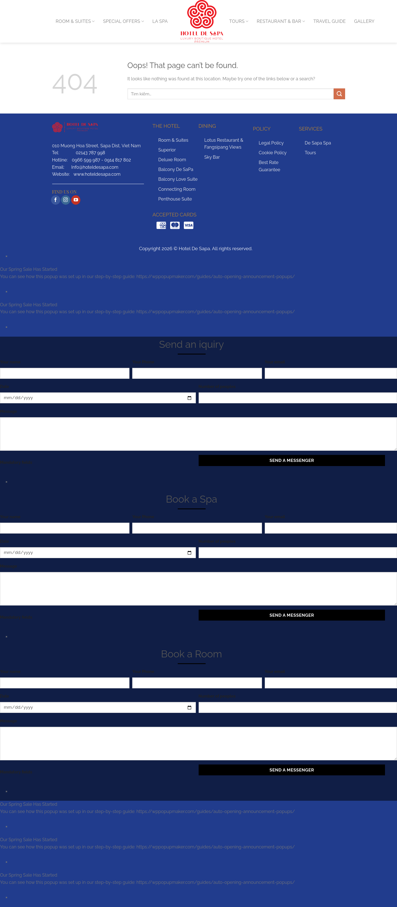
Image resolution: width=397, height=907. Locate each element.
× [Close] (7, 256)
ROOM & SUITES (75, 21)
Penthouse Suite (175, 199)
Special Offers (123, 21)
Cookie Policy (273, 152)
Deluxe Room (172, 159)
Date (4, 386)
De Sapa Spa (318, 143)
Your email (275, 362)
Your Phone (143, 362)
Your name (10, 362)
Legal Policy (271, 143)
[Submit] (339, 93)
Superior (167, 150)
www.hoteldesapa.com (97, 174)
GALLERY (364, 21)
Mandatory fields (16, 462)
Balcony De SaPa (175, 169)
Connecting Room (176, 189)
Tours (310, 152)
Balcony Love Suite (178, 179)
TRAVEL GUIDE (329, 21)
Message (8, 411)
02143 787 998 (90, 152)
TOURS (239, 21)
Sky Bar (212, 157)
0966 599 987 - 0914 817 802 (101, 160)
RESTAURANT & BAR (281, 21)
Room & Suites (173, 140)
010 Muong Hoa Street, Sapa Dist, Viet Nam (96, 145)
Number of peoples (217, 386)
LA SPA (160, 21)
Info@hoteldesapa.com (94, 167)
